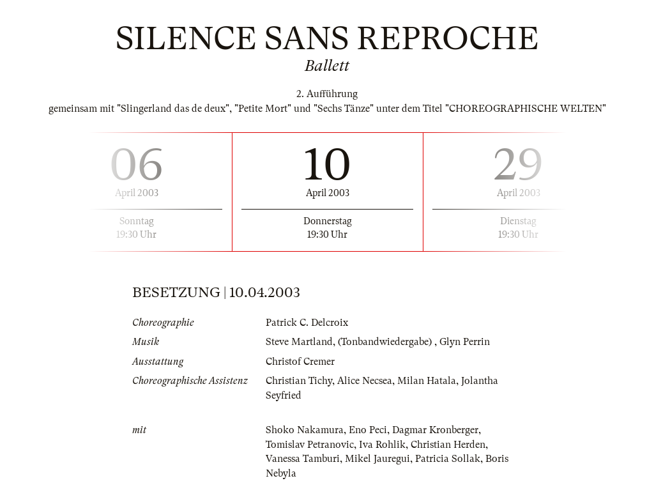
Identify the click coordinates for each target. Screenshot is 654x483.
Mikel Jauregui (377, 458)
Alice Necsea (364, 381)
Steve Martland (299, 342)
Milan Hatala (426, 381)
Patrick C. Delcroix (307, 322)
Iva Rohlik (382, 444)
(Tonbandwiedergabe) (386, 342)
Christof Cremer (300, 361)
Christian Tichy (299, 381)
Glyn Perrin (464, 342)
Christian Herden (448, 444)
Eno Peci (368, 430)
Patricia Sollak (447, 458)
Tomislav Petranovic (310, 444)
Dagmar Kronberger (435, 430)
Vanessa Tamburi (303, 458)
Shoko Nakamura (305, 430)
